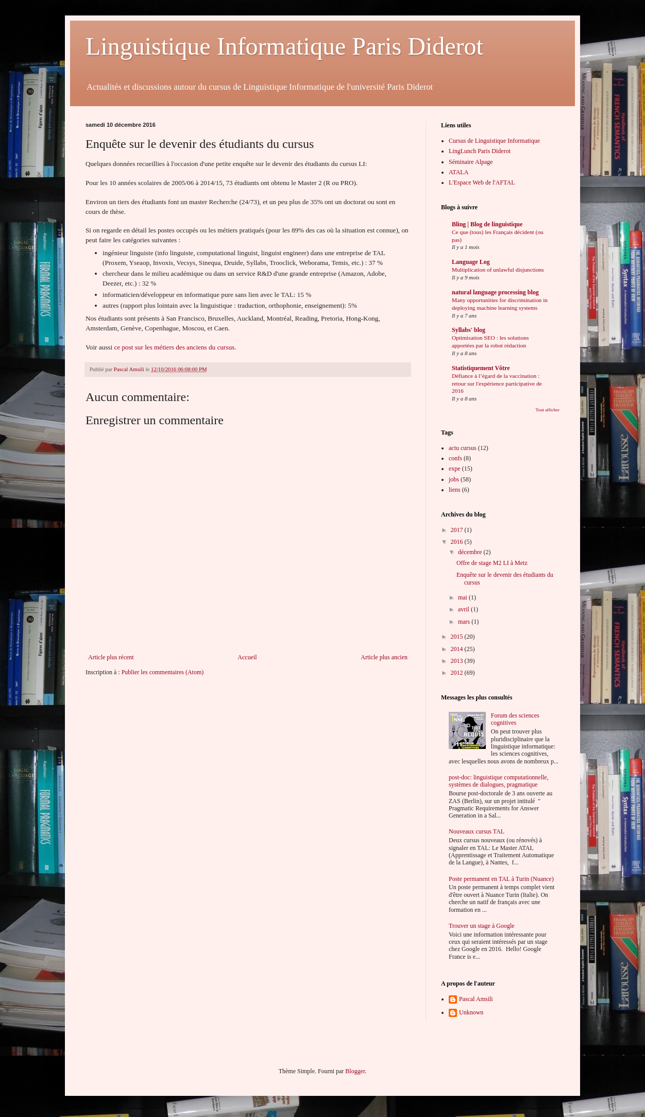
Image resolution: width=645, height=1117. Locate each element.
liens (455, 489)
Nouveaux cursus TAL (476, 831)
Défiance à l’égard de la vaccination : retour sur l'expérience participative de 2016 (497, 383)
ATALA (458, 172)
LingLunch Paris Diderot (480, 151)
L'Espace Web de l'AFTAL (482, 182)
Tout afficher (547, 409)
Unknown (471, 1012)
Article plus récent (111, 657)
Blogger (355, 1071)
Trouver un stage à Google (482, 925)
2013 (458, 660)
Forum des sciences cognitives (515, 719)
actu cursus (463, 448)
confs (455, 458)
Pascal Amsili (476, 999)
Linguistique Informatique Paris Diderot (284, 46)
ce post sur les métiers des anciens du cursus (174, 347)
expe (455, 468)
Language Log (471, 261)
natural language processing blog (495, 292)
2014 (458, 649)
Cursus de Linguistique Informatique (494, 140)
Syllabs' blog (468, 330)
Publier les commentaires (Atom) (163, 672)
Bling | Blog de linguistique (487, 224)
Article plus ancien (384, 657)
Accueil (247, 657)
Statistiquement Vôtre (481, 368)
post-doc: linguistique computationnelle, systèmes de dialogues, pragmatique (499, 781)
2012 (458, 672)
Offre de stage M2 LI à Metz (492, 562)
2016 (458, 541)
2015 (458, 636)
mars (464, 621)
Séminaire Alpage (471, 161)
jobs (454, 479)
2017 (458, 530)
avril (464, 609)
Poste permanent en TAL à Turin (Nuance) (501, 878)
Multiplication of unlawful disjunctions (498, 269)
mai (463, 597)
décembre (471, 552)
